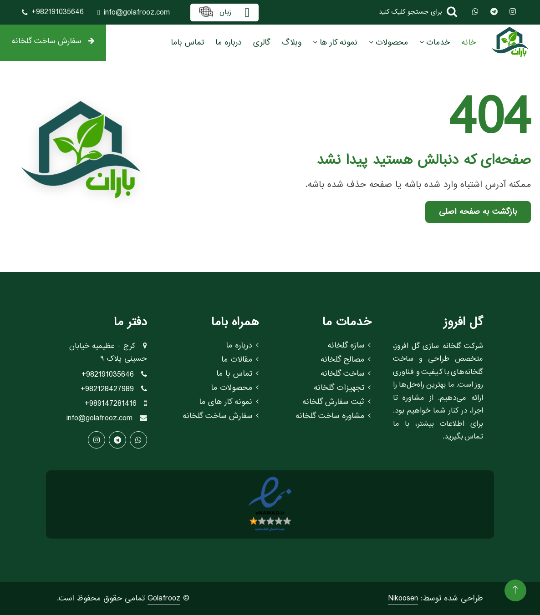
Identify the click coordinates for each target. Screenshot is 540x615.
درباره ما (228, 42)
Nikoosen (403, 598)
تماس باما (187, 42)
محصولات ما (235, 388)
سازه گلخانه (349, 346)
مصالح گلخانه (346, 360)
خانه (468, 42)
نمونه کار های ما (229, 402)
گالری (261, 42)
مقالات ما (240, 360)
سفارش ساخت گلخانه (53, 41)
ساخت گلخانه (346, 374)
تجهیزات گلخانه (342, 388)
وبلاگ (291, 42)
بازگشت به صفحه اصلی (478, 212)
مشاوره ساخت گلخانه (333, 416)
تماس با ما (237, 374)
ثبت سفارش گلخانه (336, 402)
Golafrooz (164, 598)
